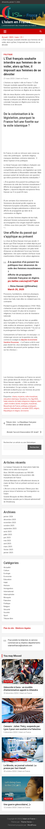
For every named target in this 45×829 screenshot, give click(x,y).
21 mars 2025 (9, 79)
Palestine (7, 600)
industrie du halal (14, 401)
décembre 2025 (10, 519)
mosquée (24, 404)
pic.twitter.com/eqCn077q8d (23, 281)
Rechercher (34, 447)
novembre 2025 (10, 522)
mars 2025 (8, 546)
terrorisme (25, 411)
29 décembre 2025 (11, 693)
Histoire (7, 585)
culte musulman (31, 397)
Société (7, 612)
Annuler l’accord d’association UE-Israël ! (23, 432)
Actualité (7, 567)
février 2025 (8, 549)
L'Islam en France (16, 22)
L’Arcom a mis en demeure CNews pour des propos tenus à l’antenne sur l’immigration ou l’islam (21, 491)
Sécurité (7, 609)
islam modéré (9, 404)
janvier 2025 (8, 552)
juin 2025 (7, 537)
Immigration (8, 588)
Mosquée (7, 597)
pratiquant (32, 406)
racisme (7, 408)
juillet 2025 (8, 534)
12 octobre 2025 (10, 807)
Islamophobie (9, 594)
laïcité (17, 404)
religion (36, 408)
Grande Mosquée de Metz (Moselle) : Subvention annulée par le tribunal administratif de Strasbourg (22, 499)
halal (5, 401)
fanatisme (23, 399)
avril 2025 (7, 543)
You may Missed (12, 655)
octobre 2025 (9, 525)
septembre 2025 (10, 528)
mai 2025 (7, 540)
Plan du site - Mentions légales (17, 628)
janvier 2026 (8, 516)
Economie (8, 576)
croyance (21, 397)
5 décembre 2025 (10, 732)
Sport (6, 615)
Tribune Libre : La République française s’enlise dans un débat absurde (21, 423)
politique (24, 406)
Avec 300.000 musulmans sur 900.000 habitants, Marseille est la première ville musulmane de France (19, 475)
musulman (33, 404)
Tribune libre (8, 618)
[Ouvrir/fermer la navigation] (5, 31)
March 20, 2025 (16, 289)
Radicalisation (15, 408)
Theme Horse (26, 822)
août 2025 (8, 531)
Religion (7, 606)
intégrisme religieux (28, 401)
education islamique (11, 399)
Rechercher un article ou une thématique (20, 442)
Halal (5, 582)
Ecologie (7, 573)
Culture (6, 570)
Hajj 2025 (34, 399)
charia (14, 397)
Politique (8, 54)
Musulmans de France (12, 406)
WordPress (31, 825)
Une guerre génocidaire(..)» (17, 804)
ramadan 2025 (27, 408)
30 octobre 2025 (10, 771)
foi (29, 399)
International (8, 591)
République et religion (12, 411)
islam (39, 401)
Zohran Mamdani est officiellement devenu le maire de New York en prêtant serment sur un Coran (21, 483)
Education (7, 579)
